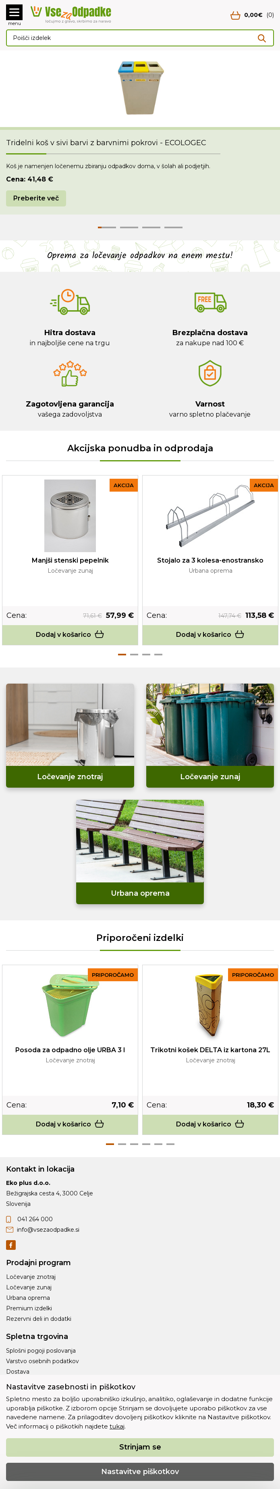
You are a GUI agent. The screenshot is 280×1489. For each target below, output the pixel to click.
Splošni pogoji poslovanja (41, 1350)
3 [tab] (146, 654)
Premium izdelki (29, 1308)
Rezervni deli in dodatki (38, 1318)
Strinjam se (140, 1447)
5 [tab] (158, 1144)
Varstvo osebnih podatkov (42, 1361)
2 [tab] (134, 654)
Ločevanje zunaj (29, 1287)
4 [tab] (158, 654)
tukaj (117, 1426)
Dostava (17, 1371)
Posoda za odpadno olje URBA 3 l (70, 1050)
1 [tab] (122, 654)
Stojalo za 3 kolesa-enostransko (210, 560)
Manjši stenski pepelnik (70, 560)
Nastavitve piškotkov (140, 1471)
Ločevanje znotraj (31, 1276)
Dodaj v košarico (70, 634)
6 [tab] (170, 1144)
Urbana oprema (28, 1297)
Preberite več (36, 198)
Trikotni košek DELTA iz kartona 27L (210, 1050)
